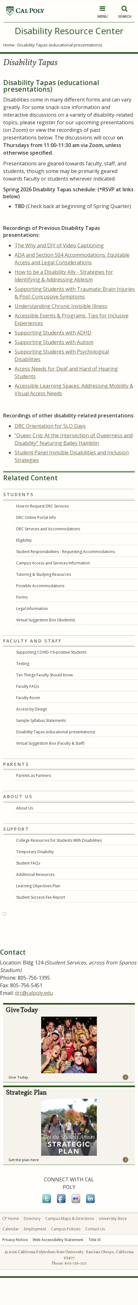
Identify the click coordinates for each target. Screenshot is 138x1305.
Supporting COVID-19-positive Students (51, 652)
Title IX (94, 1267)
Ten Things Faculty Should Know (44, 675)
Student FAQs (28, 863)
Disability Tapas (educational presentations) (55, 732)
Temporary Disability (35, 851)
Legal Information (32, 608)
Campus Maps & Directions (69, 1245)
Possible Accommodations (40, 585)
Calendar (11, 1256)
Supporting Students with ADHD (53, 332)
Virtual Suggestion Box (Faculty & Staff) (50, 743)
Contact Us (95, 1256)
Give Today (18, 1104)
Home (9, 45)
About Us (24, 808)
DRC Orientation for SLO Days (50, 425)
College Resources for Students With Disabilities (59, 840)
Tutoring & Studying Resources (43, 574)
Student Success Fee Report (40, 897)
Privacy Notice (15, 1267)
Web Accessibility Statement (58, 1267)
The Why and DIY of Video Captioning (59, 245)
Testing (22, 663)
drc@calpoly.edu (34, 1020)
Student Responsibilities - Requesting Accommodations (65, 551)
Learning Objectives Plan (38, 886)
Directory (32, 1245)
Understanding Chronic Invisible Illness (61, 306)
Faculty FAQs (27, 686)
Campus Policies (65, 1256)
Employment (35, 1256)
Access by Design (31, 709)
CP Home (10, 1245)
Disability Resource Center (69, 31)
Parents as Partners (33, 775)
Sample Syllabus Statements (41, 720)
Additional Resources (35, 874)
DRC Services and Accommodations (48, 529)
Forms (22, 597)
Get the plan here (24, 1187)
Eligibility (24, 540)
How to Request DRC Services (42, 506)
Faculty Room (28, 697)
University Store (113, 1245)
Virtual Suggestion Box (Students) (45, 620)
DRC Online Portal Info (36, 517)
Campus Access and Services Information (53, 563)
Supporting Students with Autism (54, 342)
